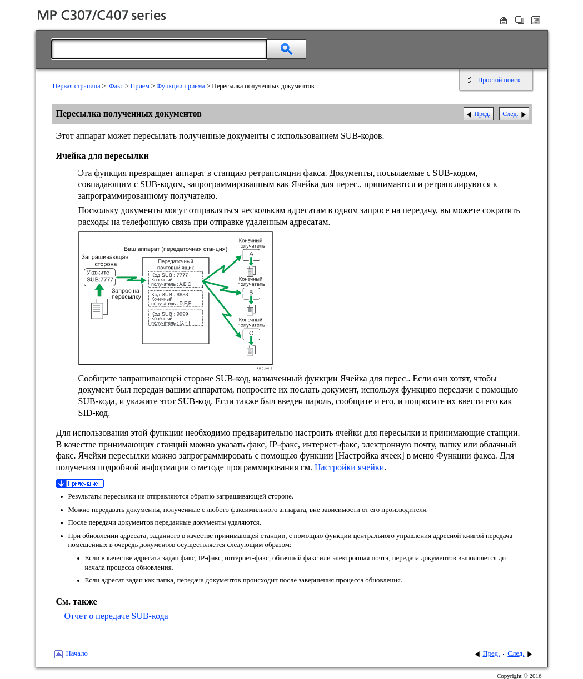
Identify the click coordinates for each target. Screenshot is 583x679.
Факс (115, 86)
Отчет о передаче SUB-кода (116, 616)
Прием (140, 86)
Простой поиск (499, 80)
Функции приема (181, 86)
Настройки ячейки (349, 467)
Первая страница (77, 86)
